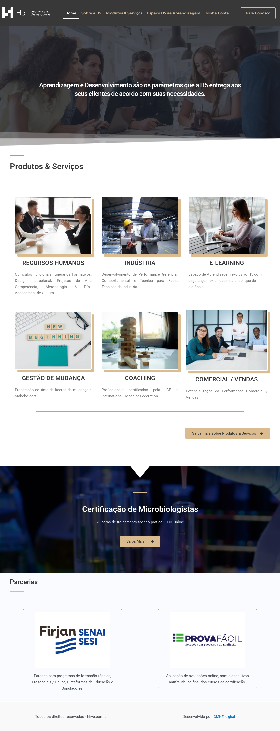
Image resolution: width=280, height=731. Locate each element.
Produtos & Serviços (124, 13)
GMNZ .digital (224, 717)
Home (70, 13)
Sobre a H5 (91, 13)
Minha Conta (217, 13)
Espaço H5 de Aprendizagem (173, 13)
